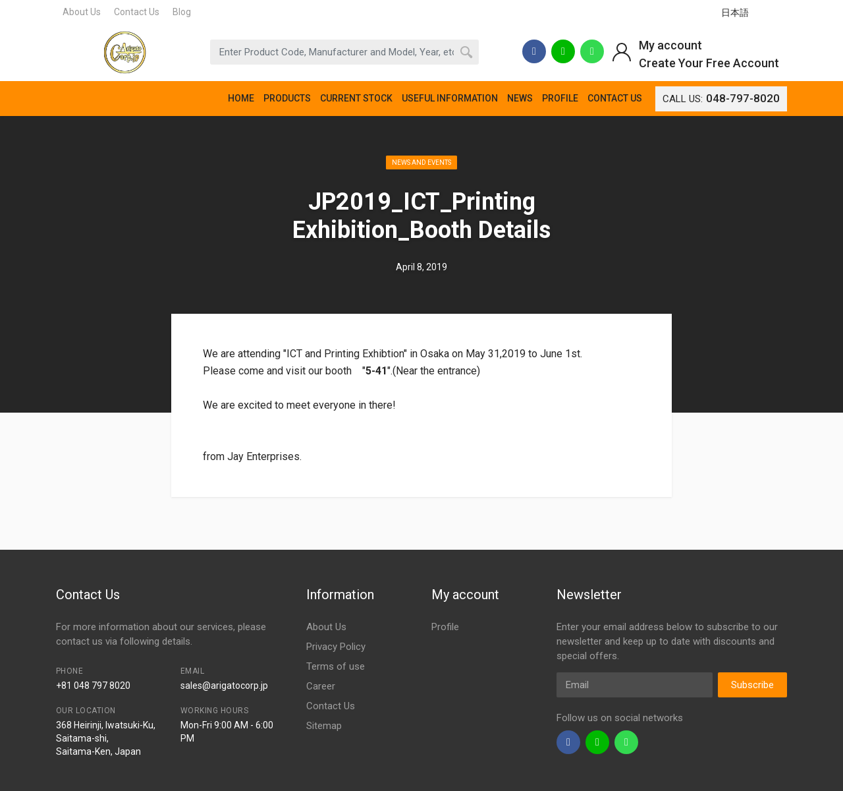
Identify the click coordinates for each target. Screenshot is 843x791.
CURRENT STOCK (356, 98)
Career (320, 686)
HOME (241, 98)
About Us (82, 11)
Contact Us (136, 11)
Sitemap (324, 726)
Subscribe (752, 685)
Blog (182, 11)
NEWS (520, 98)
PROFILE (560, 98)
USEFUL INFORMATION (450, 98)
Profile (445, 627)
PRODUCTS (287, 98)
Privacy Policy (336, 647)
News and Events (421, 162)
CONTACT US (614, 98)
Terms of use (335, 666)
